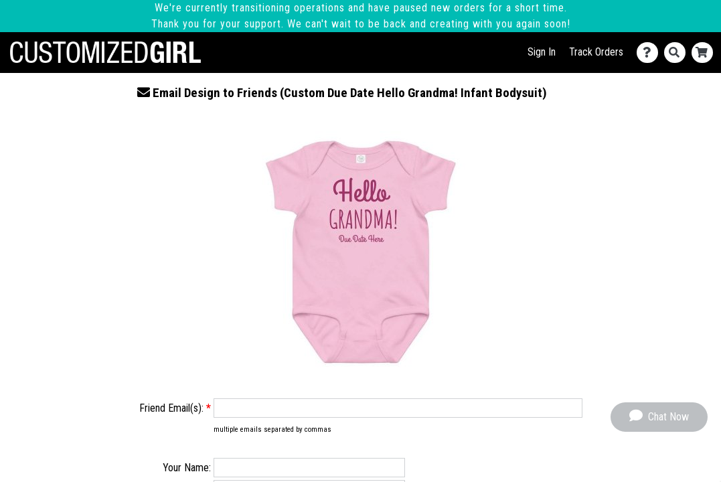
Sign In (542, 52)
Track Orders (596, 52)
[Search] (678, 52)
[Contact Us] (650, 52)
